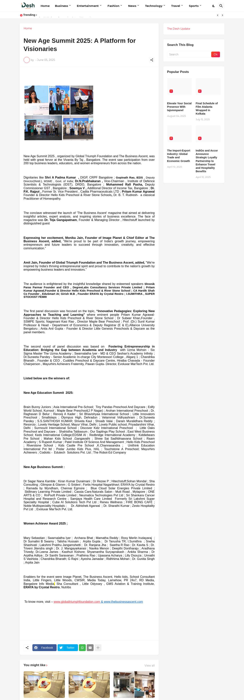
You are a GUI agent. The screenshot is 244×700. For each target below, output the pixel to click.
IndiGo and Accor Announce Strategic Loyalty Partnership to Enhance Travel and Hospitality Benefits (207, 161)
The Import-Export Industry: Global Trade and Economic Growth (178, 156)
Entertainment (88, 6)
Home (45, 6)
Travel (175, 6)
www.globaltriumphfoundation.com (77, 601)
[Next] (222, 15)
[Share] (152, 60)
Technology (153, 6)
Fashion (113, 6)
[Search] (221, 6)
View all (149, 665)
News (132, 6)
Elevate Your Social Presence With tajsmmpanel (179, 107)
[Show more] (98, 647)
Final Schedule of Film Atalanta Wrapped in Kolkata (207, 108)
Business (61, 6)
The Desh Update (178, 28)
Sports (194, 6)
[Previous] (218, 15)
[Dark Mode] (213, 6)
